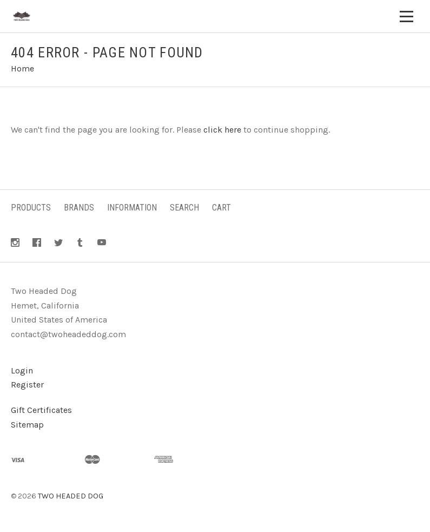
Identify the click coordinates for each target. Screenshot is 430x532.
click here (222, 129)
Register (27, 384)
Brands (79, 207)
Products (31, 207)
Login (22, 370)
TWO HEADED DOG (70, 496)
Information (132, 207)
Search (184, 207)
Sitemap (27, 424)
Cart (221, 207)
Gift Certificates (41, 410)
